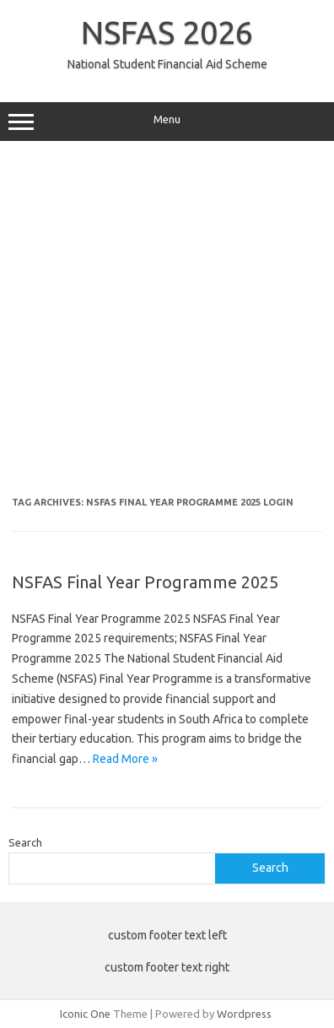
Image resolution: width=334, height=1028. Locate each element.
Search (25, 842)
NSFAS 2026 (167, 32)
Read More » (125, 759)
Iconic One (85, 1014)
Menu (167, 121)
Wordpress (244, 1014)
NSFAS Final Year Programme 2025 (145, 582)
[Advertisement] (167, 325)
